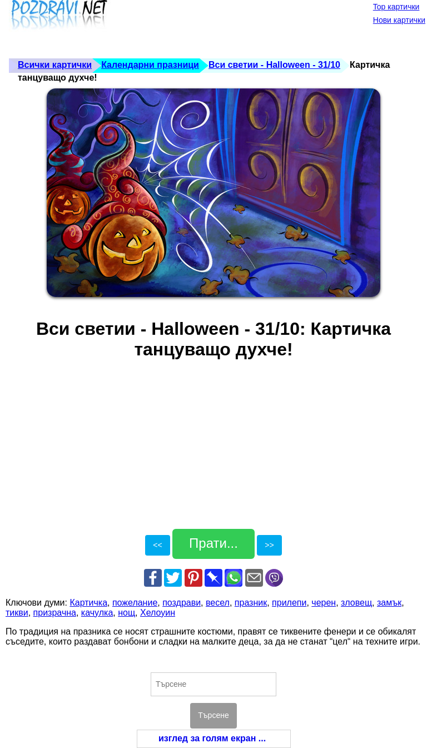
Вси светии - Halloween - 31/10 (274, 65)
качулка (97, 612)
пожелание (134, 602)
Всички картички (55, 65)
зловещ (356, 602)
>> (269, 545)
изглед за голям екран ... (212, 738)
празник (251, 602)
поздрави (181, 602)
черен (323, 602)
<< (157, 545)
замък (389, 602)
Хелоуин (157, 612)
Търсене (213, 715)
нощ (126, 612)
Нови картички (399, 20)
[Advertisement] (208, 28)
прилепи (289, 602)
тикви (17, 612)
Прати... (213, 543)
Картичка (88, 602)
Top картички (396, 6)
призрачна (54, 612)
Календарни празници (150, 65)
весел (218, 602)
